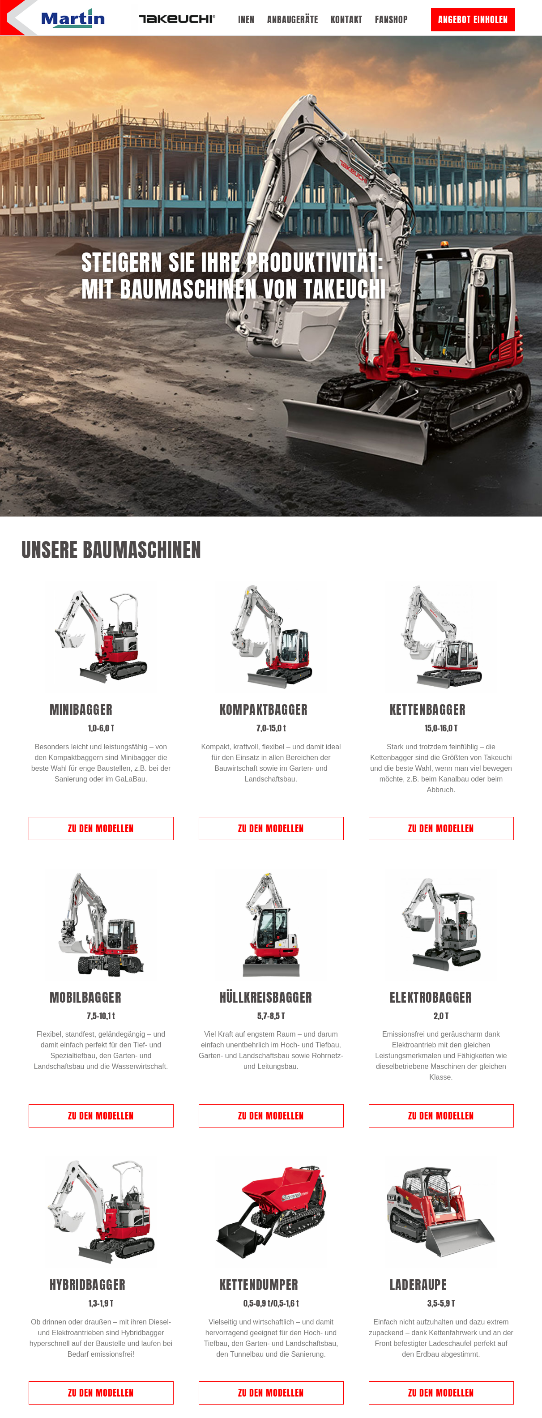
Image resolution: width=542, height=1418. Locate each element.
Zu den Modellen (101, 765)
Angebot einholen (473, 19)
